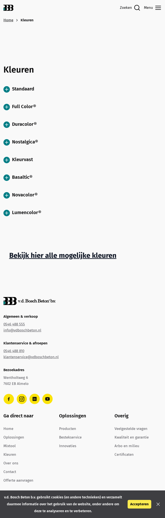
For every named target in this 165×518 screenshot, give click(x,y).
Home (8, 20)
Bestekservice (70, 437)
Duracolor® (20, 124)
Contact (9, 472)
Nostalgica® (20, 142)
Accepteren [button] (139, 504)
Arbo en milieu (127, 446)
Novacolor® (20, 195)
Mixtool (9, 446)
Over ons (10, 463)
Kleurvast (18, 160)
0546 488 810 (13, 351)
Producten (67, 428)
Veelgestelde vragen (131, 428)
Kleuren (9, 454)
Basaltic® (17, 177)
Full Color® (19, 107)
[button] (158, 504)
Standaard (18, 89)
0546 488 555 (14, 324)
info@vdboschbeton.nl (22, 330)
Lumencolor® (22, 213)
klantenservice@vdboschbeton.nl (31, 357)
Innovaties (67, 446)
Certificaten (124, 454)
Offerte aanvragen (18, 480)
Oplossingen (13, 437)
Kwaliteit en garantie (132, 437)
